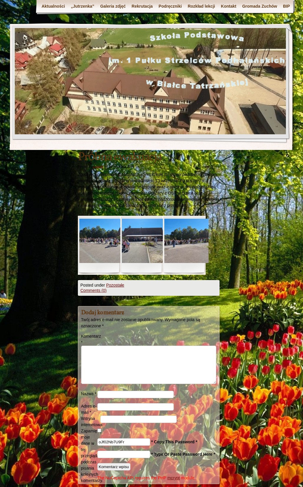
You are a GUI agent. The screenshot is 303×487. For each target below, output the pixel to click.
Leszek (98, 166)
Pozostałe (115, 285)
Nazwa (88, 393)
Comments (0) (94, 290)
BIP (286, 6)
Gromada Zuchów (259, 6)
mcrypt (173, 477)
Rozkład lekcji (201, 6)
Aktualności (53, 6)
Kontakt (228, 6)
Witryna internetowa (90, 421)
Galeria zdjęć (113, 6)
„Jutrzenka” (82, 6)
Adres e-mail (89, 409)
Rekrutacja (142, 6)
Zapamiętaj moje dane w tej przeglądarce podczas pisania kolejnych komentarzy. (89, 456)
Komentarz (89, 339)
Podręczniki (170, 6)
